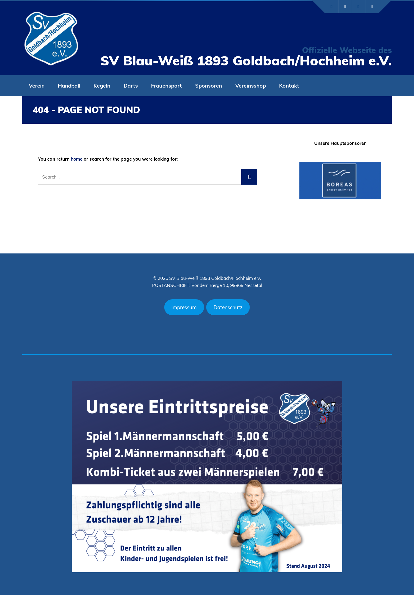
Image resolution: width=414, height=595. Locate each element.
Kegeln (101, 85)
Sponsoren (208, 85)
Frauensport (166, 85)
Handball (69, 85)
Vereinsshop (250, 85)
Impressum (184, 307)
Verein (37, 85)
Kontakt (289, 85)
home (76, 159)
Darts (131, 85)
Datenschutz (228, 307)
